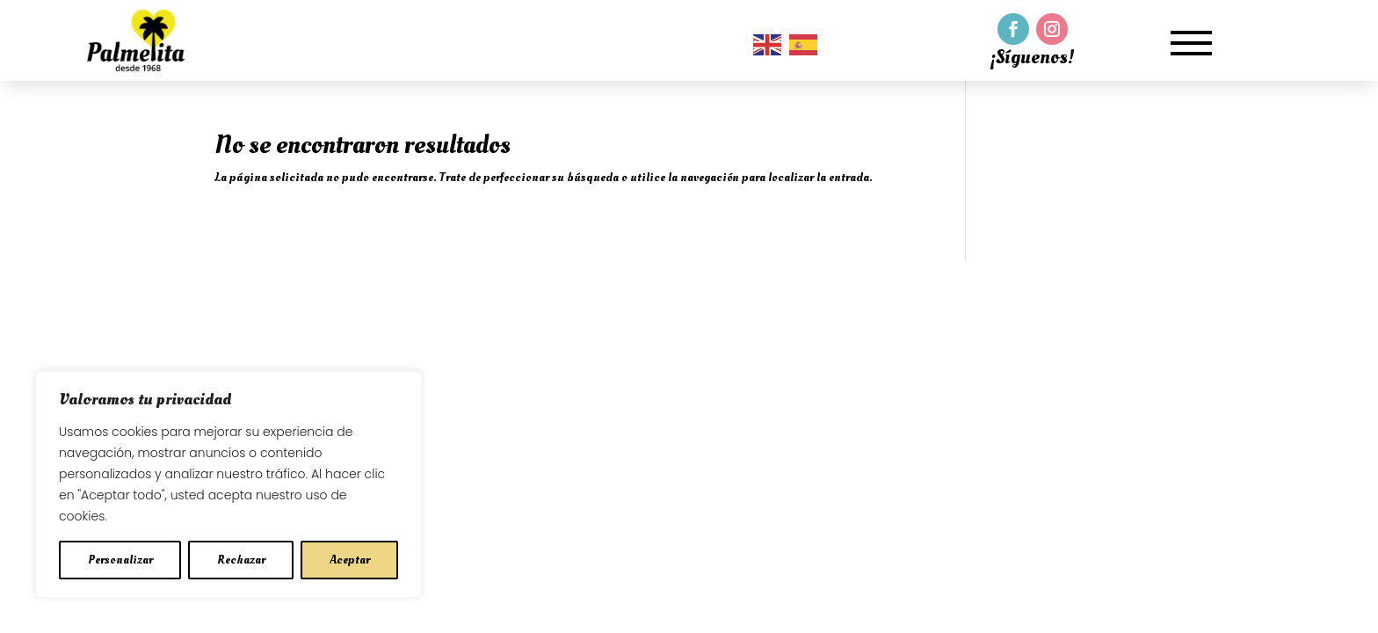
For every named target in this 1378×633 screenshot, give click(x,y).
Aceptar (350, 559)
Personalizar (120, 559)
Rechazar (241, 559)
